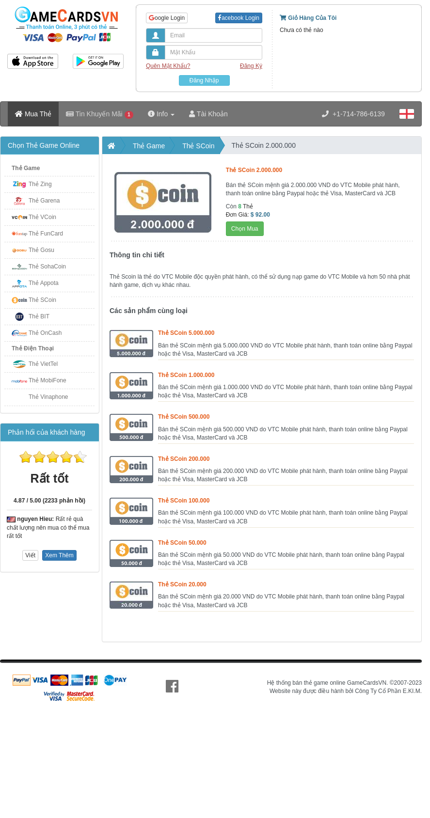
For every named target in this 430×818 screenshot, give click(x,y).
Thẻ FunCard (46, 233)
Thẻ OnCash (45, 333)
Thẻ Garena (44, 200)
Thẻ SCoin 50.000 (182, 542)
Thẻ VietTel (43, 364)
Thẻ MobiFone (47, 380)
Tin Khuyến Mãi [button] (99, 114)
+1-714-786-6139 (353, 114)
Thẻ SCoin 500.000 (183, 416)
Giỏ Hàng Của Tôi (308, 18)
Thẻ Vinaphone (48, 396)
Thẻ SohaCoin (47, 266)
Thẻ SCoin (42, 300)
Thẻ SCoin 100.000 (183, 500)
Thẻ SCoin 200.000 (183, 459)
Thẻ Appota (44, 283)
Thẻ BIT (39, 316)
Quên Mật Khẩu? (168, 66)
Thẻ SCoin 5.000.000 (186, 333)
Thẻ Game (26, 168)
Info (161, 114)
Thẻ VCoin (42, 217)
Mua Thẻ (33, 114)
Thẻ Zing (40, 184)
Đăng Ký (251, 66)
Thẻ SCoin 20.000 (182, 584)
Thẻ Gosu (41, 250)
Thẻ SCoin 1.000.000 (186, 375)
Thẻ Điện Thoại (33, 348)
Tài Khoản (208, 114)
